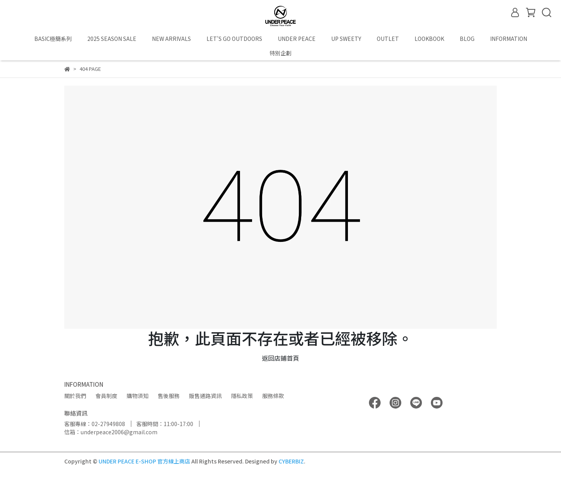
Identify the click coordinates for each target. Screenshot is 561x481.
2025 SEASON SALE (111, 38)
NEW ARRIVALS (171, 38)
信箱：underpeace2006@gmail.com (110, 432)
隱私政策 (242, 396)
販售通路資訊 (205, 396)
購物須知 (137, 396)
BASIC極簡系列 (53, 38)
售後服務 (169, 396)
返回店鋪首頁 (280, 358)
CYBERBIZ (291, 461)
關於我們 (75, 396)
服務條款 (273, 396)
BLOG (467, 38)
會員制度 (106, 396)
